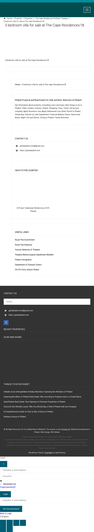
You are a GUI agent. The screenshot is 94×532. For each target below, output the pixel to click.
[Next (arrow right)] (10, 529)
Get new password (11, 509)
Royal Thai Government (25, 240)
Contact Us (65, 429)
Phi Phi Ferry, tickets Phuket (27, 269)
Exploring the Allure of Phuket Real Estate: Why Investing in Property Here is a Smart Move (42, 397)
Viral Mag (48, 453)
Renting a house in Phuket (15, 417)
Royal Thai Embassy (23, 245)
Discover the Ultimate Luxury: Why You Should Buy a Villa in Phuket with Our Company (40, 406)
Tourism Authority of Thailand (27, 250)
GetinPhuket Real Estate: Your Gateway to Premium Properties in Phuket (34, 402)
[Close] (3, 464)
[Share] (16, 523)
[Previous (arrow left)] (3, 529)
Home (17, 84)
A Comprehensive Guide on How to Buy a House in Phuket (28, 411)
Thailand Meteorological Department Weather (34, 255)
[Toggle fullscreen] (10, 523)
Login (5, 494)
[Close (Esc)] (23, 523)
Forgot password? (8, 487)
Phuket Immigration (23, 260)
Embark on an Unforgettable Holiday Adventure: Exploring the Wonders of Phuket (38, 392)
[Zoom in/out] (3, 523)
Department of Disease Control (28, 265)
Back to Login (6, 513)
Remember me (9, 484)
